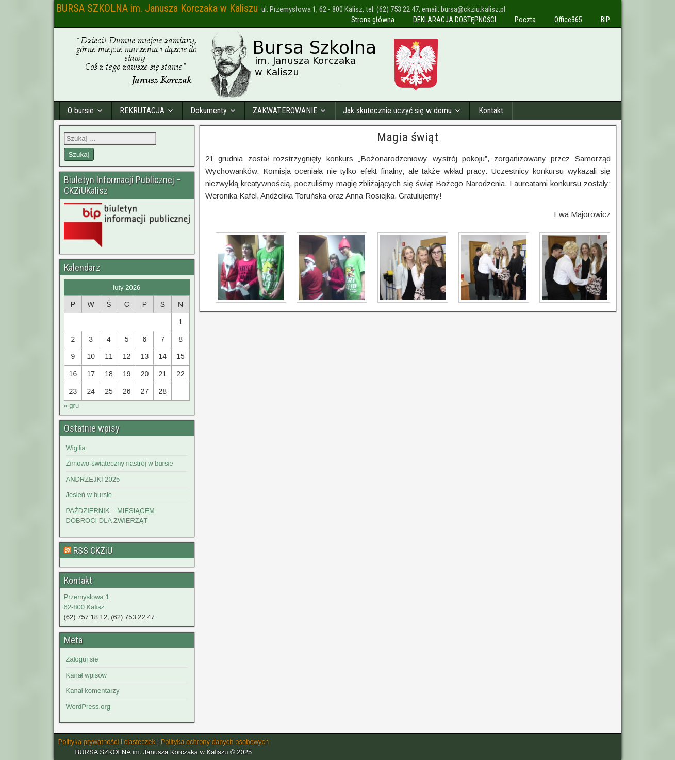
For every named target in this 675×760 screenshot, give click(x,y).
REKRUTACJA (142, 110)
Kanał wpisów (86, 675)
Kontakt (491, 110)
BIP (605, 19)
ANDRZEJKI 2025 (93, 479)
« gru (71, 405)
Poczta (525, 19)
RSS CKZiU (92, 550)
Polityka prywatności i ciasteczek (107, 742)
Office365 (568, 19)
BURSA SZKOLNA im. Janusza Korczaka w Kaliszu (157, 8)
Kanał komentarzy (93, 691)
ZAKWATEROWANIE (285, 110)
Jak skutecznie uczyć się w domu (397, 110)
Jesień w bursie (89, 495)
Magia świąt (407, 137)
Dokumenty (208, 110)
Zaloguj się (82, 659)
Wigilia (76, 448)
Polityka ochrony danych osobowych (215, 742)
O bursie (81, 110)
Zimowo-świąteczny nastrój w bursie (119, 463)
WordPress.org (88, 707)
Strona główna (372, 19)
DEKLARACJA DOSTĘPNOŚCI (454, 19)
